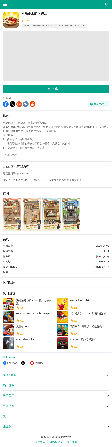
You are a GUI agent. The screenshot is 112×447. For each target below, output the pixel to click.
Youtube (39, 363)
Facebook (12, 363)
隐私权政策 (56, 441)
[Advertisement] (56, 56)
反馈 (5, 272)
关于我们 (72, 441)
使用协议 (40, 441)
